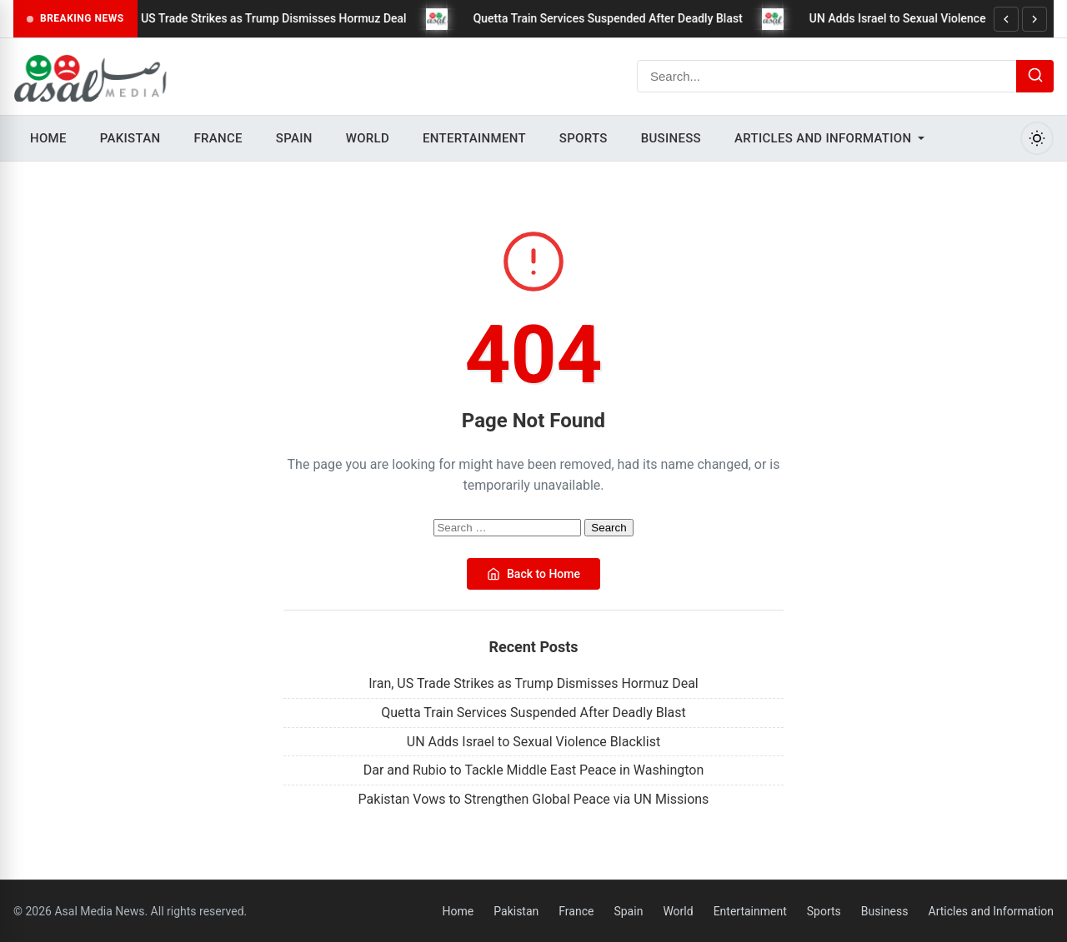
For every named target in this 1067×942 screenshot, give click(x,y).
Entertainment (474, 138)
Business (671, 138)
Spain (294, 138)
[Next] (1034, 19)
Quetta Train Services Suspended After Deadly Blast (616, 18)
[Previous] (1006, 19)
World (367, 138)
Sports (583, 138)
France (217, 138)
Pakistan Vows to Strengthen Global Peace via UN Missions (533, 799)
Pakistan (130, 138)
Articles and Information (822, 138)
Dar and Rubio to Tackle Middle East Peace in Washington (533, 770)
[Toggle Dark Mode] (1037, 138)
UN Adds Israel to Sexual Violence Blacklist (930, 18)
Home (48, 138)
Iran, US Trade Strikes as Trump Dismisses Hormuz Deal (268, 18)
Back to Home (533, 574)
